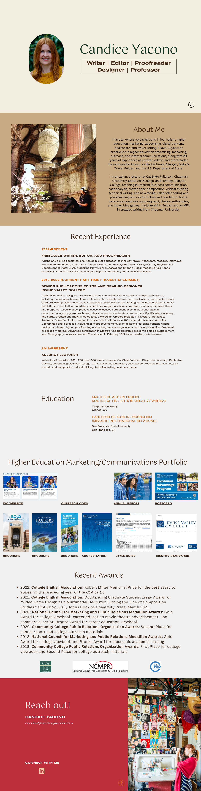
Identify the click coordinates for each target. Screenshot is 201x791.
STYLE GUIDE (126, 556)
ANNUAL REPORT (126, 503)
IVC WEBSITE (13, 503)
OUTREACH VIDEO (74, 503)
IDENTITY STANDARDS (172, 556)
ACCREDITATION (94, 556)
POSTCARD (163, 503)
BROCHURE (11, 556)
